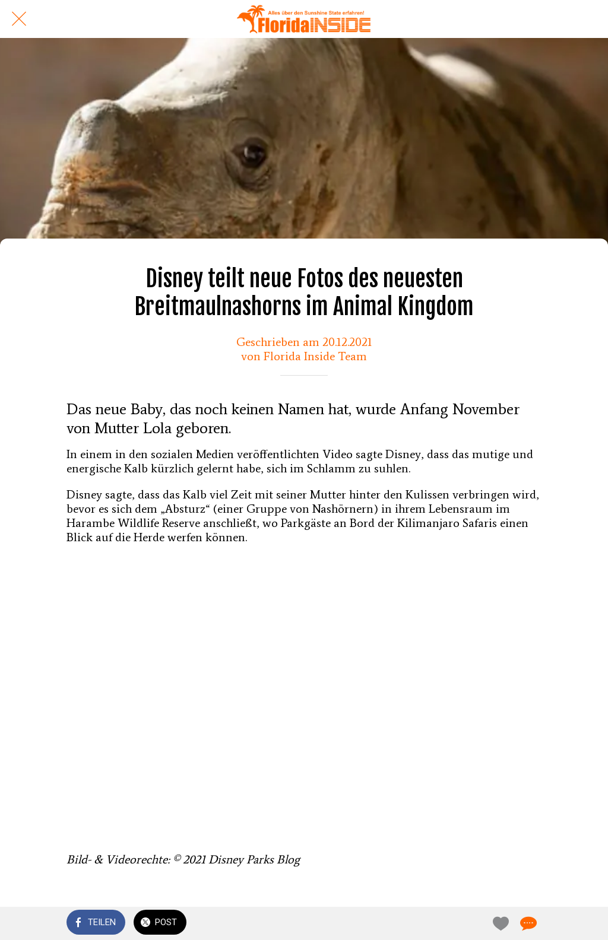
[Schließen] (19, 19)
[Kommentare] (527, 923)
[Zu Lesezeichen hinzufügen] (498, 923)
